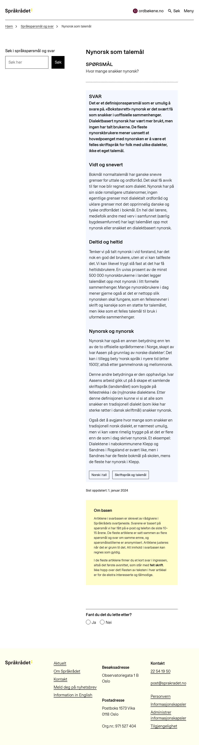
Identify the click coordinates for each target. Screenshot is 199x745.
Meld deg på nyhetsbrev (75, 687)
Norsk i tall (99, 475)
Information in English (73, 695)
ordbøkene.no (148, 11)
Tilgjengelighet (164, 726)
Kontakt (60, 679)
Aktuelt (60, 663)
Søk (174, 11)
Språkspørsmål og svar (37, 26)
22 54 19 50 (160, 671)
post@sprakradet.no (168, 683)
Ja (94, 622)
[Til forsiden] (18, 11)
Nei (109, 622)
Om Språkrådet (67, 671)
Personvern (161, 696)
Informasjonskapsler (168, 704)
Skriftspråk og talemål (130, 475)
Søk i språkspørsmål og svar (30, 51)
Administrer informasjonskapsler (168, 715)
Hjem (9, 26)
